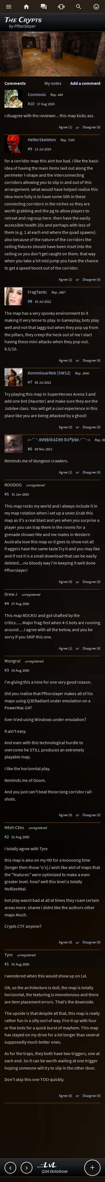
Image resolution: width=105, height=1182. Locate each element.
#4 (6, 603)
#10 (31, 103)
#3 (6, 670)
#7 (30, 382)
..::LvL (47, 1165)
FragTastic (37, 292)
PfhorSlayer (25, 26)
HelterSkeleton (42, 139)
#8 (30, 301)
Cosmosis (37, 94)
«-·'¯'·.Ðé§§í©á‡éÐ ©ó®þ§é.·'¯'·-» (59, 439)
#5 (6, 494)
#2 (6, 836)
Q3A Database (55, 1171)
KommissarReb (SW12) (49, 373)
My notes (53, 83)
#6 (30, 448)
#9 (30, 149)
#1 (6, 964)
